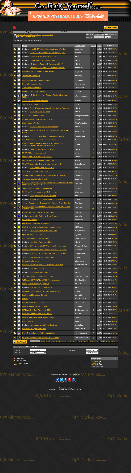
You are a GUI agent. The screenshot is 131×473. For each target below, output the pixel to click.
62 (95, 341)
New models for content (31, 261)
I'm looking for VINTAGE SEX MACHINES (38, 71)
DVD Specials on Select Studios (42, 168)
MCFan (78, 314)
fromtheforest (80, 84)
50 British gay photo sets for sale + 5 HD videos (40, 338)
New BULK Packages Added (41, 242)
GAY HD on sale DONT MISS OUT (35, 223)
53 (70, 341)
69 (114, 341)
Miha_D (78, 104)
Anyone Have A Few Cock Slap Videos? (37, 119)
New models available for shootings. (43, 325)
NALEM (78, 140)
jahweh (78, 188)
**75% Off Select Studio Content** (43, 56)
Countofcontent (81, 265)
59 (87, 341)
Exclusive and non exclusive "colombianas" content (41, 227)
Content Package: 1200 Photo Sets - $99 (38, 212)
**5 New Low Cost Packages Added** (44, 127)
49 (59, 341)
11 (93, 157)
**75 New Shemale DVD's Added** (43, 269)
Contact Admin (56, 374)
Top (79, 374)
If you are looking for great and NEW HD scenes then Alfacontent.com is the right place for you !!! (42, 144)
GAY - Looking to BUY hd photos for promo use (48, 246)
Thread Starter (80, 46)
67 (109, 341)
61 (92, 341)
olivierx (77, 153)
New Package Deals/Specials (41, 288)
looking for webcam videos (32, 84)
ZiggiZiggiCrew (81, 280)
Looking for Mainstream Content (34, 295)
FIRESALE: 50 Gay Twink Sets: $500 (36, 310)
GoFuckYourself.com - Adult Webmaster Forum (28, 35)
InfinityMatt (79, 119)
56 (79, 341)
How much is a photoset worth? (34, 329)
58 (84, 341)
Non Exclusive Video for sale (33, 302)
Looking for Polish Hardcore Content (44, 216)
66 (106, 341)
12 (93, 153)
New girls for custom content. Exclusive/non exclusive (42, 265)
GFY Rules (64, 32)
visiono (78, 317)
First (43, 341)
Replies (93, 46)
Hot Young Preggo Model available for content (39, 192)
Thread (24, 46)
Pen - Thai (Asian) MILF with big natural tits (38, 333)
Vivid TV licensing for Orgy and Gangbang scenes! (41, 164)
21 (93, 227)
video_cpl (78, 321)
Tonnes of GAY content (31, 76)
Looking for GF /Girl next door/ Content (37, 157)
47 (54, 341)
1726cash (79, 227)
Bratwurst (78, 157)
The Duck (79, 184)
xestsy (77, 160)
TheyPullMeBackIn (82, 123)
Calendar (101, 32)
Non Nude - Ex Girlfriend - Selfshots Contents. (47, 68)
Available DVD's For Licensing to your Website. (48, 49)
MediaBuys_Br (80, 299)
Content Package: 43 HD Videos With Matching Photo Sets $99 (46, 203)
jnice (77, 223)
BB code (94, 361)
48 (57, 341)
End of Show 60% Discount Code (42, 60)
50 (62, 341)
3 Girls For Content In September (35, 101)
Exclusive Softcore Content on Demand (37, 314)
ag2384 (78, 235)
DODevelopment (81, 276)
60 (90, 341)
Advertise (65, 374)
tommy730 (79, 171)
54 (73, 341)
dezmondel (79, 80)
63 (98, 341)
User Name (89, 34)
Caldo (77, 144)
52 (68, 341)
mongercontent (81, 333)
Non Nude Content (29, 220)
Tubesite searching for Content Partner (37, 188)
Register (29, 32)
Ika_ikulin (78, 71)
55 (76, 341)
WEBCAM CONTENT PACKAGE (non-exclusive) (41, 280)
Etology (25, 299)
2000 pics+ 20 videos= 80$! (32, 104)
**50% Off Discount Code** (40, 112)
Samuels (78, 175)
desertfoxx (79, 49)
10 (93, 104)
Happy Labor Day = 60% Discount (43, 196)
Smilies (94, 363)
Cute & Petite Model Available (33, 116)
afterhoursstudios (81, 96)
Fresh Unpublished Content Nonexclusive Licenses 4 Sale (44, 250)
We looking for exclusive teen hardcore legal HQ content (43, 175)
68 (112, 341)
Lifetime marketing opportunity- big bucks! (38, 160)
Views (99, 46)
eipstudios (79, 325)
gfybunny (78, 76)
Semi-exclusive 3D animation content (36, 80)
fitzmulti (78, 53)
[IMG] (93, 364)
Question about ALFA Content (33, 235)
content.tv (79, 295)
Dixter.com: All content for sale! (34, 91)
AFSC (77, 56)
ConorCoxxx (80, 164)
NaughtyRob (80, 136)
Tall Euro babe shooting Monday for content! (39, 257)
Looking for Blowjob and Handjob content (38, 317)
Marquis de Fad (81, 246)
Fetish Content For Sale (31, 123)
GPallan (78, 91)
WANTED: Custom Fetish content (35, 171)
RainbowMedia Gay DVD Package (35, 238)
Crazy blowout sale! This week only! (43, 231)
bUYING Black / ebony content (34, 153)
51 (65, 341)
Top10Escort (80, 329)
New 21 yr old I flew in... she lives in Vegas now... (48, 254)
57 (81, 341)
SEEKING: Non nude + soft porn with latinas (39, 140)
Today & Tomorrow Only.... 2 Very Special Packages (49, 108)
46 (51, 341)
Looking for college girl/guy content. (35, 284)
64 (101, 341)
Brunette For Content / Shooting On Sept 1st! (47, 199)
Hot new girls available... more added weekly (47, 136)
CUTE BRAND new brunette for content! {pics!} (48, 53)
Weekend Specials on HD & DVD (42, 149)
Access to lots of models (31, 88)
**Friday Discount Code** (39, 272)
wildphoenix (79, 88)
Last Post (109, 45)
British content (27, 321)
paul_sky (78, 216)
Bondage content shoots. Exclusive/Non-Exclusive (41, 291)
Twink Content (80, 238)
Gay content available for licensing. (35, 179)
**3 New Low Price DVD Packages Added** (46, 64)
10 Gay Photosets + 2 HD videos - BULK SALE (40, 276)
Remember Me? (111, 35)
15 (93, 49)
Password (89, 37)
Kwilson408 (79, 131)
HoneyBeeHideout (82, 116)
